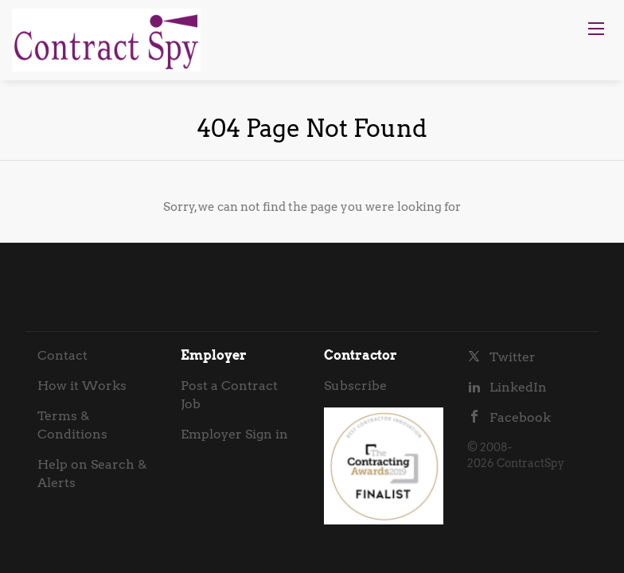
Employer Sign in (234, 434)
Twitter (512, 356)
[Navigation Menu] (596, 28)
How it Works (82, 385)
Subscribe (355, 385)
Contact (62, 355)
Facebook (520, 417)
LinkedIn (518, 387)
